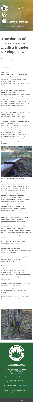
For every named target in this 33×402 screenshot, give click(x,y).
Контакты (15, 392)
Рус (25, 2)
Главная (6, 390)
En (28, 2)
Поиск (13, 390)
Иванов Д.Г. (25, 385)
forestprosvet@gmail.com (18, 381)
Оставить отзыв (21, 390)
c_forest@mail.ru (18, 373)
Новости (13, 26)
